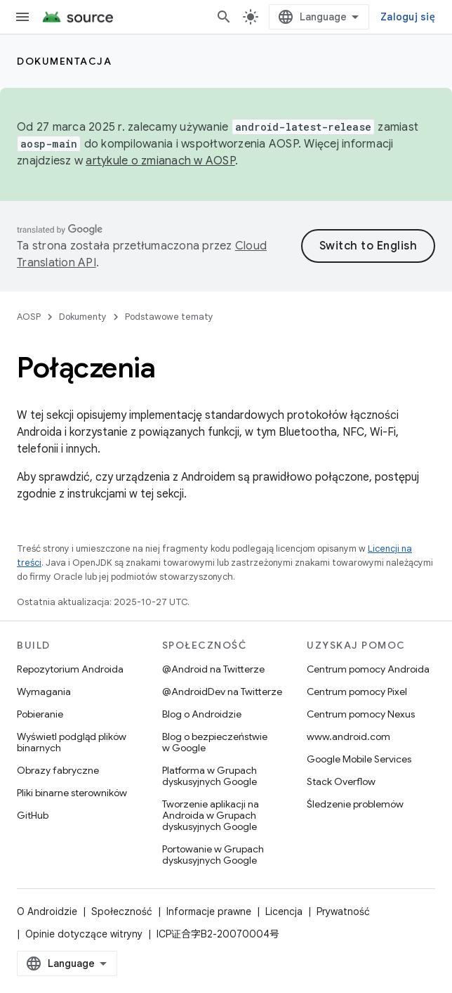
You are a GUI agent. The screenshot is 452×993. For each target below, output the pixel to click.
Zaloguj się (407, 17)
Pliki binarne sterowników (72, 792)
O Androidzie (47, 911)
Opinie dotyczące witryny (83, 934)
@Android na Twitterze (213, 669)
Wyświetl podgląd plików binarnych (71, 742)
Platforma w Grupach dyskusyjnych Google (209, 776)
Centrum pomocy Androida (368, 669)
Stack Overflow (341, 781)
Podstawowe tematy (169, 317)
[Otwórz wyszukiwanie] (223, 16)
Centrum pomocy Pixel (357, 691)
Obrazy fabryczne (58, 770)
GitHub (32, 815)
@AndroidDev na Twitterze (222, 691)
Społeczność (121, 911)
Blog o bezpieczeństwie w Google (214, 742)
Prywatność (343, 911)
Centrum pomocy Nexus (361, 714)
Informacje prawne (208, 911)
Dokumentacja (64, 61)
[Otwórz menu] (22, 17)
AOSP (29, 317)
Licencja (284, 911)
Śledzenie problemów (355, 804)
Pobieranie (40, 714)
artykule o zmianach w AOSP (160, 161)
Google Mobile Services (359, 759)
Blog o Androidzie (201, 714)
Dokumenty (83, 317)
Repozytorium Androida (70, 669)
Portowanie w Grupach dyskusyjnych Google (213, 855)
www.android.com (348, 736)
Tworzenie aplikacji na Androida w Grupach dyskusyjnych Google (210, 815)
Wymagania (44, 691)
